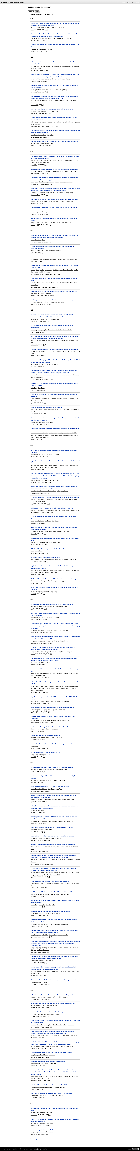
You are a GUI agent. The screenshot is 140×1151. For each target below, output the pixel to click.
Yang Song (38, 100)
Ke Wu (50, 100)
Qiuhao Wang (40, 27)
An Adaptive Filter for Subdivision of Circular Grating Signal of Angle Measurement (52, 326)
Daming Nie (34, 259)
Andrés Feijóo (48, 542)
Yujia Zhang (34, 122)
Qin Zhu (76, 270)
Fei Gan (43, 66)
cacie (32, 287)
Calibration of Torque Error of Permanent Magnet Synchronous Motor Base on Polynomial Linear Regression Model (54, 807)
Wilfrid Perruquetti (61, 606)
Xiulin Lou (46, 875)
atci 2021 (33, 469)
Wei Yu (40, 192)
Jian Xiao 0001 (43, 182)
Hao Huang (45, 192)
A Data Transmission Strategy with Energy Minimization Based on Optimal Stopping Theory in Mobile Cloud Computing (53, 968)
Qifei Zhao (36, 973)
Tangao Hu (34, 799)
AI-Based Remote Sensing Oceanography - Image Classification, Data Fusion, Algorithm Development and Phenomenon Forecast (54, 957)
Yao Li (63, 652)
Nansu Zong (34, 433)
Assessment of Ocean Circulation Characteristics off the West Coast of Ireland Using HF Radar (54, 266)
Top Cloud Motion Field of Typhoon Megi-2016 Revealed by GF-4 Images (52, 836)
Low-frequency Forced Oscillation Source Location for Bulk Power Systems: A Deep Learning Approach (54, 528)
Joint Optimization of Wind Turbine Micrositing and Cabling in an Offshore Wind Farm (55, 539)
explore (10, 2)
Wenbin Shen (69, 859)
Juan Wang (58, 838)
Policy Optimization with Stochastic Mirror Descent (46, 407)
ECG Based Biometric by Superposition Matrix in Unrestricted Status (51, 1085)
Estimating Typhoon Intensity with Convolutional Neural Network (50, 911)
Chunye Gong (64, 171)
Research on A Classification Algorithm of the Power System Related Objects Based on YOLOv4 (54, 384)
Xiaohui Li (33, 160)
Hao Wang (51, 182)
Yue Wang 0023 (35, 606)
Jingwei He (43, 737)
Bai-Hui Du (34, 789)
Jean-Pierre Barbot (69, 883)
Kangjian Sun (49, 652)
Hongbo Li (33, 652)
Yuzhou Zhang (66, 799)
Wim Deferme (70, 688)
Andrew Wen (42, 433)
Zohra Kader (34, 1005)
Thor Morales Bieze (36, 688)
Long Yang (34, 409)
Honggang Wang (57, 531)
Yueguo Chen (42, 351)
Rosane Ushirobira (51, 780)
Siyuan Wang (34, 729)
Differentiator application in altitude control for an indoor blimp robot (52, 995)
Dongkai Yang (41, 499)
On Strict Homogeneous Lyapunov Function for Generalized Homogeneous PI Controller (54, 588)
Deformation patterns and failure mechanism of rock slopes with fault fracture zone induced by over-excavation (54, 63)
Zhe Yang (48, 293)
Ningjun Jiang (60, 38)
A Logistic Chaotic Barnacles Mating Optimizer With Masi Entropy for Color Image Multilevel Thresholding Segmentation (53, 648)
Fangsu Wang (46, 971)
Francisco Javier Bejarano (38, 780)
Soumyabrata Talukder (37, 531)
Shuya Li (33, 862)
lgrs (32, 504)
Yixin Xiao (77, 859)
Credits (15, 1149)
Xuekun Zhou (34, 285)
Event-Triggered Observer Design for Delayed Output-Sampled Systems (52, 707)
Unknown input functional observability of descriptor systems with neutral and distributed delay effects (54, 1120)
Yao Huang (34, 330)
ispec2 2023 (34, 252)
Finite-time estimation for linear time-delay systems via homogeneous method (54, 980)
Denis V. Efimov (52, 997)
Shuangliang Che (42, 330)
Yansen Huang (37, 68)
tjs (31, 137)
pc (31, 403)
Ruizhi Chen (41, 859)
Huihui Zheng (53, 570)
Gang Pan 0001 (73, 559)
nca (32, 126)
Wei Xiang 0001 (60, 201)
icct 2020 (33, 757)
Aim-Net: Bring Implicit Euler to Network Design (45, 735)
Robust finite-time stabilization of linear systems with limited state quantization (55, 141)
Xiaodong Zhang (50, 283)
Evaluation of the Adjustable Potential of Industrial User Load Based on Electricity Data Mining (52, 247)
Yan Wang (60, 302)
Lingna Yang (48, 270)
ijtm (31, 321)
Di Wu (55, 100)
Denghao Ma (34, 351)
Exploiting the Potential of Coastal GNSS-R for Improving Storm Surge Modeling (55, 497)
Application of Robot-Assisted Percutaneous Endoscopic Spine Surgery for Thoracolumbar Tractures (54, 567)
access (33, 482)
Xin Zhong (33, 581)
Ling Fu (54, 79)
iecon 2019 (34, 812)
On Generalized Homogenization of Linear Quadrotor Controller (50, 727)
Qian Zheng (54, 409)
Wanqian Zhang (52, 465)
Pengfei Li (62, 409)
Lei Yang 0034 (56, 499)
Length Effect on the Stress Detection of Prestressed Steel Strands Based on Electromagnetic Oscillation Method (54, 921)
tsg (31, 544)
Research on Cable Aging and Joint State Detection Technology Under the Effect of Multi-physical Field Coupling (55, 361)
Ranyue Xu (34, 192)
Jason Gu (74, 259)
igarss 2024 (34, 165)
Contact (9, 1149)
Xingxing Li (49, 924)
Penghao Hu (55, 480)
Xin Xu (32, 100)
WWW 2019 (34, 823)
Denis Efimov (52, 606)
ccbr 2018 (33, 1089)
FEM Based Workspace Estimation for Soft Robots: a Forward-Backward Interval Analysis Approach (55, 614)
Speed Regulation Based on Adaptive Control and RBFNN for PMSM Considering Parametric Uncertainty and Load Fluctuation (55, 638)
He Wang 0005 (63, 872)
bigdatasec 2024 (35, 195)
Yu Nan (33, 250)
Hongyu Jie (56, 491)
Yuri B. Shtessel (45, 1035)
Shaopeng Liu (48, 531)
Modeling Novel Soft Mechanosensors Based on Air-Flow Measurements (53, 844)
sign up (37, 1139)
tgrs (32, 203)
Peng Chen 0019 (55, 875)
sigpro (32, 887)
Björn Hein (54, 688)
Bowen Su (45, 100)
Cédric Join (44, 673)
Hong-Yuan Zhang (43, 1063)
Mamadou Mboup (36, 673)
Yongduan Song (45, 111)
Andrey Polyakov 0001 (42, 591)
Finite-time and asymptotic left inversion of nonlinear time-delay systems (53, 1003)
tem (32, 242)
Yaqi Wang (56, 270)
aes (32, 40)
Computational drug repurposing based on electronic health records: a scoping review (55, 430)
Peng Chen (34, 162)
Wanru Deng (41, 319)
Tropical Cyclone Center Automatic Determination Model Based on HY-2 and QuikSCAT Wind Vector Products (54, 796)
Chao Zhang (53, 467)
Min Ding (47, 581)
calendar (17, 2)
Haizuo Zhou (68, 38)
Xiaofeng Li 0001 (57, 913)
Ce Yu (36, 182)
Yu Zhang (56, 259)
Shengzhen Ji (53, 1063)
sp (31, 583)
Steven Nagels (49, 686)
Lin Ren (40, 162)
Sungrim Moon (50, 433)
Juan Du (33, 38)
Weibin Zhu (59, 330)
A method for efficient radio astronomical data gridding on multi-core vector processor (54, 395)
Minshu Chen (42, 135)
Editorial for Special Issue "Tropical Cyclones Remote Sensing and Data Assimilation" (52, 717)
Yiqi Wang (46, 162)
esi (31, 70)
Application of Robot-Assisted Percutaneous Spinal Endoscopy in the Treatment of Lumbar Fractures (55, 462)
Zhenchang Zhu (35, 272)
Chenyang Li (75, 122)
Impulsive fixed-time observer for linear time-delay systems (49, 1012)
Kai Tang (33, 124)
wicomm (33, 975)
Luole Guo (33, 491)
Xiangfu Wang (43, 465)
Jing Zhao (51, 171)
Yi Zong (45, 250)
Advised (37, 11)
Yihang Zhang (40, 38)
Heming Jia (69, 652)
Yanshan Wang (54, 435)
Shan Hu (48, 319)
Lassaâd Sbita (58, 701)
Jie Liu (38, 124)
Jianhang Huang (70, 409)
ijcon (32, 677)
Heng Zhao (61, 465)
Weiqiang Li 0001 (74, 510)
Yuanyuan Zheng (35, 222)
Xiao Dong (55, 1046)
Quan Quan (59, 789)
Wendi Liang (60, 100)
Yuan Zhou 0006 (43, 201)
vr (31, 214)
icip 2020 (33, 740)
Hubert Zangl (46, 688)
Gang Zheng (60, 27)
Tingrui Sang (45, 467)
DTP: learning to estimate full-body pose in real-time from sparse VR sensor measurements (54, 209)
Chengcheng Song (36, 709)
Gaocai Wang (71, 971)
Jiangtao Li (55, 364)
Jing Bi (71, 66)
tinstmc (33, 493)
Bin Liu (42, 521)
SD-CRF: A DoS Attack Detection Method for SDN (45, 752)
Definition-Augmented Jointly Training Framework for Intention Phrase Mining (54, 349)
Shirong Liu (34, 829)
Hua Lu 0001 (40, 821)
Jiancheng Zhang (35, 111)
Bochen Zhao (61, 222)
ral (31, 456)
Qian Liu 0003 (50, 212)
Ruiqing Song (54, 971)
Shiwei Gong (55, 90)
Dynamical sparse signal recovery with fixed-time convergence (50, 881)
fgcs (32, 173)
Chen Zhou (62, 192)
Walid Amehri (34, 454)
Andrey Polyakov (41, 143)
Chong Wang (34, 913)
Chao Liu (48, 90)
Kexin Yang (34, 293)
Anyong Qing (39, 480)
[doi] (46, 30)
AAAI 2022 (34, 413)
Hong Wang (65, 66)
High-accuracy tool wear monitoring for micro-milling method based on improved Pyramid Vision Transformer (55, 131)
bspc (32, 30)
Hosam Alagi (57, 686)
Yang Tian (54, 709)
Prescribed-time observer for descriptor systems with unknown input (52, 109)
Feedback (45, 1149)
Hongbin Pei (60, 351)
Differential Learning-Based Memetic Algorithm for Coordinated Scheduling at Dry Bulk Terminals (54, 86)
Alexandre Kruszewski (53, 454)
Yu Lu (32, 182)
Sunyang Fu (58, 433)
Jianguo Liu (34, 838)
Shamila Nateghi (35, 1035)
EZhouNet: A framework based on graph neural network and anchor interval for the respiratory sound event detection (55, 24)
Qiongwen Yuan (35, 737)
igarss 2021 (34, 523)
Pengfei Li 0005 (63, 559)
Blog (35, 1149)
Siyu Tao (33, 542)
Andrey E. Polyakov (44, 729)
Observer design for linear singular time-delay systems (47, 1130)
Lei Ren (33, 270)
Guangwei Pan (40, 270)
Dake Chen (34, 501)
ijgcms (32, 92)
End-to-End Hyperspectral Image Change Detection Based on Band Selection (54, 199)
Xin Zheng (33, 971)
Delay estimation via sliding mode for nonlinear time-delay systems (51, 1052)
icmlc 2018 (34, 1065)
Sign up (137, 2)
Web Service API (27, 1149)
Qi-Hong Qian (62, 581)
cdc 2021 (33, 594)
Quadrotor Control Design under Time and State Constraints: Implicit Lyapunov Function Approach (55, 901)
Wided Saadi (34, 701)
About (3, 1149)
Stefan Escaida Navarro (37, 686)
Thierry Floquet (55, 1014)
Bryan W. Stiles (35, 720)
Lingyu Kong (48, 259)
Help (20, 1149)
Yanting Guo (34, 240)
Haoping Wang (46, 709)
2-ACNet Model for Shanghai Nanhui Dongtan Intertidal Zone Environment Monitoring (53, 518)
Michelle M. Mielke (72, 435)
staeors (33, 1048)
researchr (4, 2)
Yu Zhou (33, 143)
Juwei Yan (49, 754)
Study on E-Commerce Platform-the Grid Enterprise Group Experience (52, 827)
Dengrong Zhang (56, 799)
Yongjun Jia (48, 1046)
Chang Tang (51, 201)
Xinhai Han (40, 160)
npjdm (32, 439)
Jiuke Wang (47, 160)
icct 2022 (33, 366)
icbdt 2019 (33, 832)
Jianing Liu (41, 829)
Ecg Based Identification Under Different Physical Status (48, 1061)
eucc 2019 (33, 782)
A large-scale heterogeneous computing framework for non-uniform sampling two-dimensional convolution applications (54, 179)
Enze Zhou (48, 27)
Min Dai (57, 1087)
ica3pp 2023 (34, 345)
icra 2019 (33, 772)
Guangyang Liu (35, 521)
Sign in (133, 2)
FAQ (39, 1149)
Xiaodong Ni (34, 90)
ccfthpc (33, 184)
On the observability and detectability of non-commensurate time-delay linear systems (54, 777)
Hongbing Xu (41, 491)
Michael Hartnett (45, 272)
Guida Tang (34, 388)
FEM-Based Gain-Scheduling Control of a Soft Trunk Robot (48, 549)
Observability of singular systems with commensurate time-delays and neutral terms (54, 1109)
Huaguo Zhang (39, 875)
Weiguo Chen (34, 465)
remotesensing (35, 274)
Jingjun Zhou (34, 49)
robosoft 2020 (34, 619)
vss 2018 (33, 1037)
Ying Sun (62, 1087)
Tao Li (54, 38)
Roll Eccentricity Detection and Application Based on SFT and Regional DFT (54, 291)
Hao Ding (48, 859)
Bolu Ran (58, 250)
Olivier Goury (75, 686)
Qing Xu (41, 913)
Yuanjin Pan (34, 859)
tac (31, 703)
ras (31, 609)
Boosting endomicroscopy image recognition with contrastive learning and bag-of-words (55, 46)
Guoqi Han (60, 160)
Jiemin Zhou (59, 894)
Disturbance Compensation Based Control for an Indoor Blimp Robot (52, 767)
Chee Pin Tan (45, 302)
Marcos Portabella (45, 720)
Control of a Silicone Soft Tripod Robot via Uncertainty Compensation (52, 744)
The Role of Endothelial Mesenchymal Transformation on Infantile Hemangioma (55, 579)
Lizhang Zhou (75, 160)
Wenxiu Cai (58, 283)
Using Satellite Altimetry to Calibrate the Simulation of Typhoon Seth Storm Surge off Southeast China (55, 1021)
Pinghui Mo (59, 122)
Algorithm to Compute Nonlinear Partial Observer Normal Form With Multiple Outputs (54, 698)
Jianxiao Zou (49, 491)
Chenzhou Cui (39, 401)
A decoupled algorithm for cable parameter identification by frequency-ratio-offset (54, 279)
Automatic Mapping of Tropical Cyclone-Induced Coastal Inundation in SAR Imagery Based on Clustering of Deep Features (54, 659)
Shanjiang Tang (64, 340)
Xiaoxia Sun (41, 1087)
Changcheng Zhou (49, 894)
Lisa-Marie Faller (66, 686)
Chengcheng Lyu (51, 883)
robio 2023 (34, 261)
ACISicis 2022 (35, 390)
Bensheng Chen (35, 66)
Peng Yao (70, 270)
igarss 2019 (34, 915)
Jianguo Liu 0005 (43, 935)
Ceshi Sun (33, 283)
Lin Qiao (56, 171)
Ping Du (33, 480)
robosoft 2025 (34, 105)
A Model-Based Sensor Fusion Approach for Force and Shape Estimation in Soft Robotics (55, 683)
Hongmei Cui (56, 924)
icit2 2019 (33, 896)
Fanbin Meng (34, 364)
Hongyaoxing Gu (42, 171)
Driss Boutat (42, 701)
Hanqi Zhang (52, 222)
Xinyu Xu (54, 859)
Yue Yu (36, 435)
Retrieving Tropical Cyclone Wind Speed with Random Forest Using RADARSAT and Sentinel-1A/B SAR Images (55, 157)
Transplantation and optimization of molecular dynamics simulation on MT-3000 (55, 169)
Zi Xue (70, 330)
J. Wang (53, 160)
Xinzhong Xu (42, 754)
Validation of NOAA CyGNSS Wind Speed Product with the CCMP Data (52, 508)
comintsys (33, 81)
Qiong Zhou (50, 135)
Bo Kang (62, 182)
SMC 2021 (34, 534)
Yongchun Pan (54, 192)
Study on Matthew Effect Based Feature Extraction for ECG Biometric (52, 1093)
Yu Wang (41, 1095)
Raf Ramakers (61, 688)
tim (31, 332)
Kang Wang (63, 90)
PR (31, 51)
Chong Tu (42, 924)
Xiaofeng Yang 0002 (57, 720)
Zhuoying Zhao (67, 122)
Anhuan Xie (41, 259)
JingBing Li (54, 581)
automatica (34, 113)
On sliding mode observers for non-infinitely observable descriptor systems (54, 300)
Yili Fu (69, 259)
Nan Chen (71, 1025)
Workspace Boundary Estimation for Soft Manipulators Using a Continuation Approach (54, 451)
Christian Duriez (39, 690)
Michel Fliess (52, 673)
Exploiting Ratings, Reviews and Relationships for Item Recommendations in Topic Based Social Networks (54, 818)
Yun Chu (33, 27)
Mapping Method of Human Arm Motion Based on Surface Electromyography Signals (54, 219)
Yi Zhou (65, 330)
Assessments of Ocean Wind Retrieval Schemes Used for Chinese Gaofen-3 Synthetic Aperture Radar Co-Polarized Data (54, 869)
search (22, 2)
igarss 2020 (34, 664)
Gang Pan (70, 821)
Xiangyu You (68, 465)
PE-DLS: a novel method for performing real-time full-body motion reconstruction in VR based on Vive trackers (55, 419)
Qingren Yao (34, 201)
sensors (33, 225)
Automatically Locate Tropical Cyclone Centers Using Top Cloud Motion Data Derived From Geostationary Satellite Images (54, 931)
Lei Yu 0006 (66, 701)
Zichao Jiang (57, 652)
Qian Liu (54, 27)
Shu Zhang (51, 250)
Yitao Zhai (67, 351)
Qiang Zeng (34, 212)
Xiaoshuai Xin (57, 630)
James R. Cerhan (36, 437)
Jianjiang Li (34, 171)
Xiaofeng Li (48, 521)
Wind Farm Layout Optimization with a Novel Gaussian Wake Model (51, 892)
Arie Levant (52, 1055)
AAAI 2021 (34, 561)
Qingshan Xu (40, 542)
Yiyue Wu (40, 799)
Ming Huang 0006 (44, 435)
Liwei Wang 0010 (68, 433)
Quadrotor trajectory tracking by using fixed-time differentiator (50, 786)
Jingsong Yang (73, 499)
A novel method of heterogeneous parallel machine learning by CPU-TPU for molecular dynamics (54, 119)
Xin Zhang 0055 (42, 122)
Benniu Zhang (35, 924)
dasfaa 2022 (34, 355)
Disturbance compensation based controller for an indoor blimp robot (52, 604)
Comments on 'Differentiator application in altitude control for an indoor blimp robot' (54, 670)
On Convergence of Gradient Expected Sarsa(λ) (45, 557)
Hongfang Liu (45, 437)
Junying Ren (34, 883)
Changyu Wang (51, 351)
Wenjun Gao (66, 283)
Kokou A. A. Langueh (36, 1014)
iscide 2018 (34, 1097)
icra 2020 (33, 731)
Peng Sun (68, 222)
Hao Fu (57, 182)
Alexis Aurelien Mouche (51, 872)
